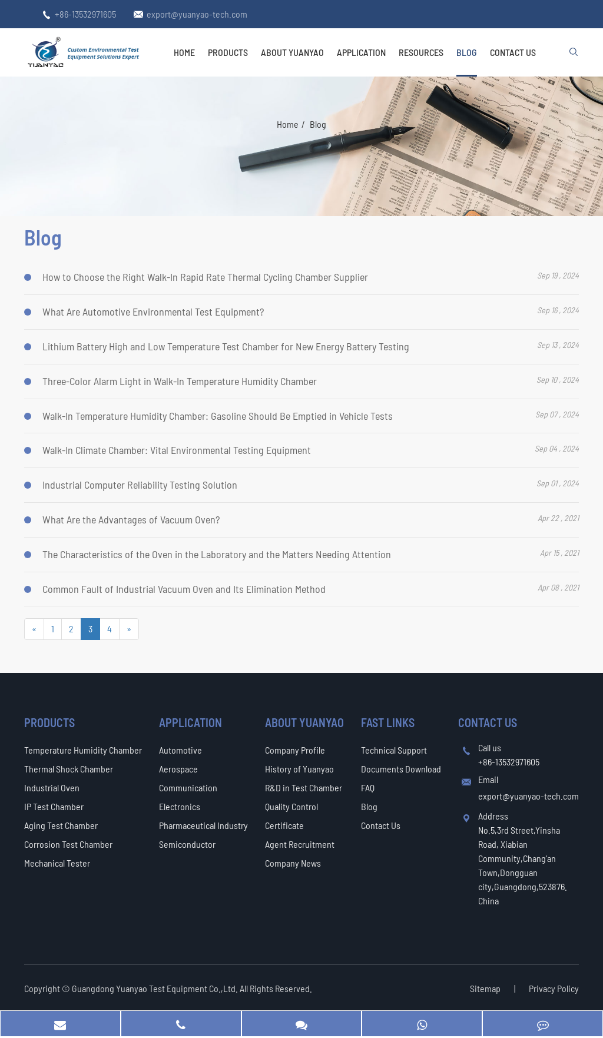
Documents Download (401, 768)
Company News (293, 862)
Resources (421, 52)
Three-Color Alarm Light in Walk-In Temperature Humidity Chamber (179, 380)
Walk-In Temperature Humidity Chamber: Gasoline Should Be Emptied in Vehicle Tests (217, 415)
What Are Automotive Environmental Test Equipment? (153, 311)
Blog (466, 52)
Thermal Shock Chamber (68, 768)
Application (361, 52)
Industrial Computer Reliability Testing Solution (139, 484)
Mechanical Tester (57, 862)
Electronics (179, 806)
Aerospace (178, 768)
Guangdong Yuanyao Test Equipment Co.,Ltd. (156, 988)
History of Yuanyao (299, 768)
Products (228, 52)
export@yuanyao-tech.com (197, 13)
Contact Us (513, 52)
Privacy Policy (554, 988)
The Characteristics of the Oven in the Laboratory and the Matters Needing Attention (216, 554)
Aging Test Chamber (61, 825)
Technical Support (394, 749)
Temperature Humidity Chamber (83, 749)
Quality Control (291, 806)
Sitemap (485, 988)
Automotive (180, 749)
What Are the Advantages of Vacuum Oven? (131, 519)
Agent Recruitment (299, 844)
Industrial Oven (51, 787)
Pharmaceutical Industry (203, 825)
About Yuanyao (292, 52)
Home (184, 52)
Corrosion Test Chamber (68, 844)
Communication (188, 787)
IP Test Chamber (54, 806)
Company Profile (295, 749)
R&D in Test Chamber (303, 787)
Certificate (284, 825)
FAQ (368, 787)
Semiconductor (187, 844)
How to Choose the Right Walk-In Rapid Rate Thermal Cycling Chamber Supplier (205, 277)
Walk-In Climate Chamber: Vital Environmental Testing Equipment (176, 450)
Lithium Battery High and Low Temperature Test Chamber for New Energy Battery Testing (225, 346)
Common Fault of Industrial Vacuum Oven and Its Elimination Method (184, 588)
